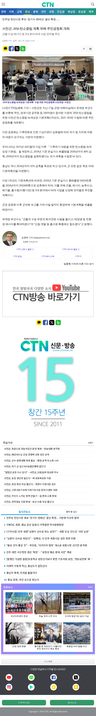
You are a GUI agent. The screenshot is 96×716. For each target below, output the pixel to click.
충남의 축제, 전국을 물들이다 (20, 573)
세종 (51, 11)
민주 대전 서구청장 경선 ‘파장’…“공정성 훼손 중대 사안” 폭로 (38, 552)
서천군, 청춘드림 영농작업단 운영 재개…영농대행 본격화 (32, 448)
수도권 (61, 11)
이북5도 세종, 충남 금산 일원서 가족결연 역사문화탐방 (34, 524)
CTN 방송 (17, 256)
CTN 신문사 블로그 (25, 249)
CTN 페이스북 (48, 256)
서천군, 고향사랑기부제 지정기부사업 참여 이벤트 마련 (30, 490)
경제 (3, 11)
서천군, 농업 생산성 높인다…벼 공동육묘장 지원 (27, 478)
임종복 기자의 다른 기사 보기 (79, 264)
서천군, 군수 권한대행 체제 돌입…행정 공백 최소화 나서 (31, 460)
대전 (43, 11)
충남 (27, 11)
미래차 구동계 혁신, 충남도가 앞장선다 (25, 566)
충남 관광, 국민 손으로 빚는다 (21, 579)
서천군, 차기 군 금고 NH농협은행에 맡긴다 (25, 466)
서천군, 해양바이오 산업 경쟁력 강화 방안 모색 (26, 454)
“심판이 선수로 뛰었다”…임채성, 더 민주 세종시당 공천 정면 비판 (40, 538)
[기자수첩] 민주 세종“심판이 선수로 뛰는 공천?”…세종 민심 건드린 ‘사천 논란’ (46, 531)
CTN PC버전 (24, 703)
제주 (91, 11)
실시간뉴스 (24, 511)
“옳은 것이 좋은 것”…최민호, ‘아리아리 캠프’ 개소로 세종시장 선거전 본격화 (45, 545)
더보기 (90, 442)
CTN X (78, 256)
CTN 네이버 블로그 (70, 249)
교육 (19, 11)
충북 (35, 11)
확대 (88, 60)
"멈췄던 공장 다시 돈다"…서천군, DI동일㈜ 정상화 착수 (31, 472)
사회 (11, 11)
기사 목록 (48, 661)
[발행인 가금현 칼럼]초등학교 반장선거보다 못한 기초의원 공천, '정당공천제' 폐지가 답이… (48, 559)
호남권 (82, 11)
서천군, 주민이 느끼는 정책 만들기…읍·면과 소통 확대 (30, 496)
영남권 (71, 11)
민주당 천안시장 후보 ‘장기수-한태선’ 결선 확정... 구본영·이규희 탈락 (41, 518)
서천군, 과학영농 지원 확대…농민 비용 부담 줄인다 (29, 501)
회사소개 (72, 703)
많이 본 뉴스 (71, 511)
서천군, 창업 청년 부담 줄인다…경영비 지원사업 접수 (30, 484)
